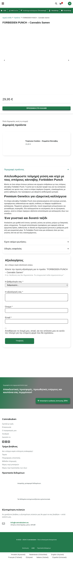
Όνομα (9, 307)
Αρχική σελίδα (7, 18)
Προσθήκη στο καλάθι (36, 108)
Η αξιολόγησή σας (14, 292)
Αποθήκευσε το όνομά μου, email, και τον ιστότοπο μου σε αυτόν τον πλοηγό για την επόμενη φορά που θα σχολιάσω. (35, 332)
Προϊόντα (17, 18)
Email (8, 317)
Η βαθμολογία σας (14, 282)
